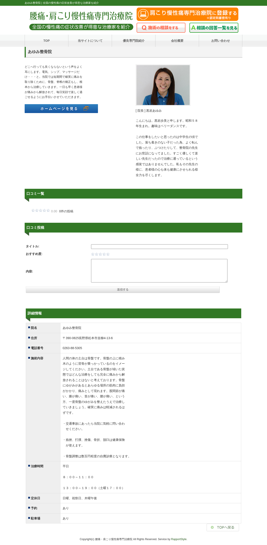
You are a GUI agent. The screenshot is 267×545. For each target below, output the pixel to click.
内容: (29, 271)
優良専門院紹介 (134, 40)
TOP (46, 40)
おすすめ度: (34, 254)
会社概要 (177, 40)
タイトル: (32, 246)
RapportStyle (178, 539)
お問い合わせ (220, 40)
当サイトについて (90, 40)
